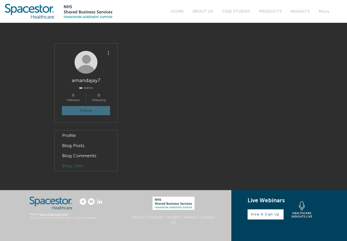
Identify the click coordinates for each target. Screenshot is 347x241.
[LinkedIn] (99, 201)
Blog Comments (79, 155)
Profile (69, 135)
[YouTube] (91, 201)
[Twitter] (83, 201)
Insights (174, 217)
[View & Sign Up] (266, 214)
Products (155, 217)
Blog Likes (72, 166)
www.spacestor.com (54, 214)
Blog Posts (73, 145)
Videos (190, 217)
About (137, 217)
